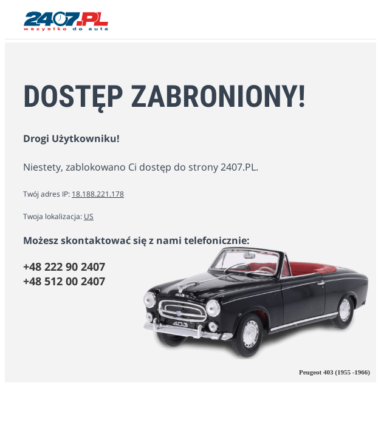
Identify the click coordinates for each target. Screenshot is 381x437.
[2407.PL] (66, 27)
